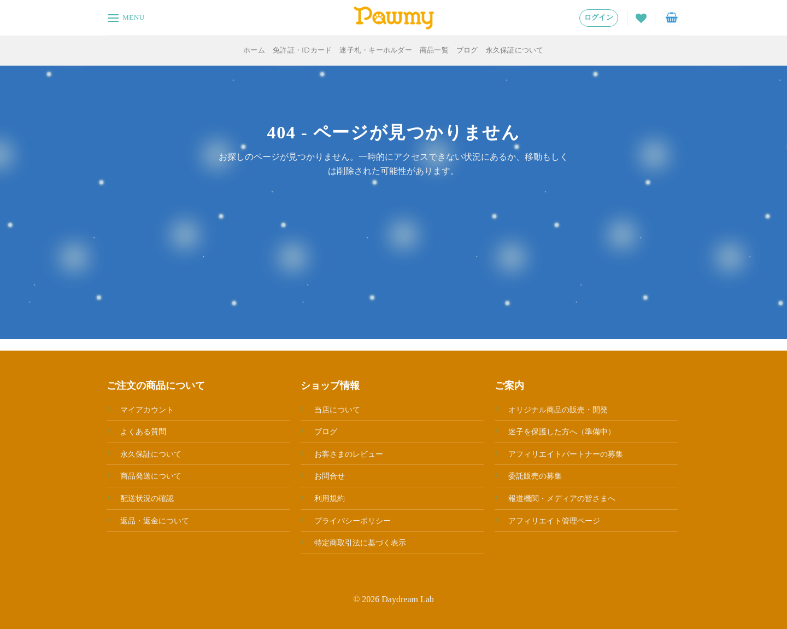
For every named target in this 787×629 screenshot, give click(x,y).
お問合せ (329, 475)
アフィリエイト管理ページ (554, 520)
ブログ (467, 50)
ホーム (254, 50)
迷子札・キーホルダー (375, 50)
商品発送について (150, 475)
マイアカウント (147, 409)
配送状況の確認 (147, 498)
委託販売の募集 (535, 475)
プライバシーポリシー (352, 520)
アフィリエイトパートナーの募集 (565, 454)
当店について (337, 409)
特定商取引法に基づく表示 (360, 542)
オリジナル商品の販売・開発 (558, 409)
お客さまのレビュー (348, 454)
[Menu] (126, 17)
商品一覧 (434, 50)
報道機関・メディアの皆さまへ (561, 498)
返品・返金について (154, 520)
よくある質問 (143, 431)
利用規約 (329, 498)
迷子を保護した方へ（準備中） (561, 431)
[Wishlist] (641, 18)
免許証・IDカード (302, 50)
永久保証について (515, 50)
